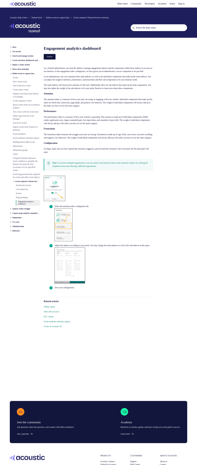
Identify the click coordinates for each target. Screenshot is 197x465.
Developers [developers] (150, 3)
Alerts (15, 154)
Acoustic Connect (107, 461)
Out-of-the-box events (22, 86)
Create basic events (20, 90)
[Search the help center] (159, 27)
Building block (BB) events (24, 142)
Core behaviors (22, 189)
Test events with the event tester (26, 112)
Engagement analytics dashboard (26, 203)
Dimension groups (20, 150)
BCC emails (49, 317)
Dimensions (17, 146)
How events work (20, 82)
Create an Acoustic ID (53, 326)
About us (163, 461)
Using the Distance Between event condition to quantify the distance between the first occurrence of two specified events (25, 164)
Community (136, 3)
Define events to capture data (57, 17)
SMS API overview (51, 312)
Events (15, 77)
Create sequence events (22, 101)
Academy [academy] (162, 3)
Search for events (20, 123)
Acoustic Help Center (18, 17)
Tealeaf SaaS (36, 17)
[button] (25, 47)
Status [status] (172, 3)
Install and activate (23, 185)
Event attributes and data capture (26, 138)
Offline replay (49, 307)
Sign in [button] (181, 3)
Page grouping (22, 197)
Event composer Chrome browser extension (91, 17)
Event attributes (19, 134)
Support (133, 461)
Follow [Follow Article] (49, 57)
